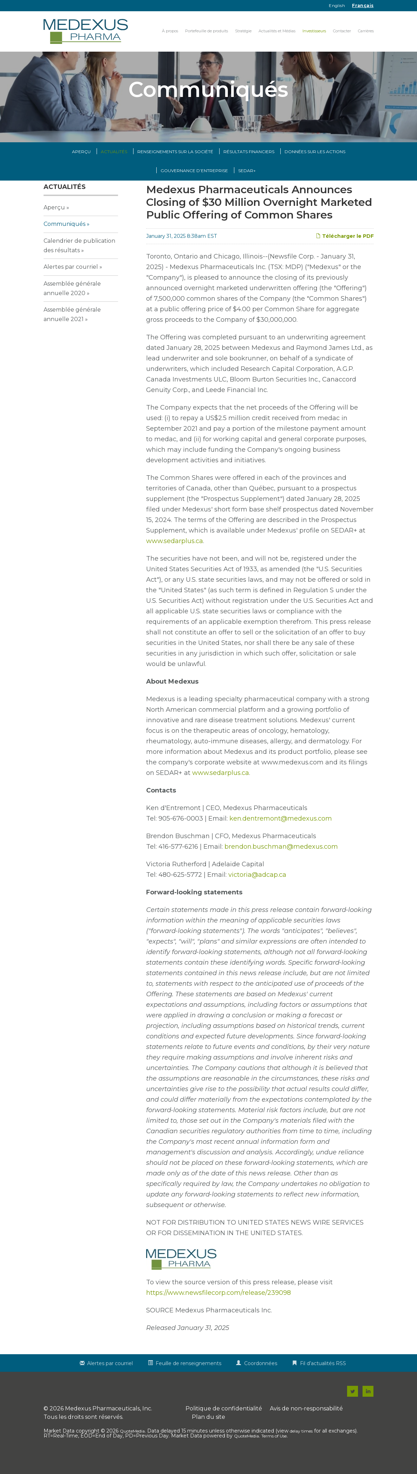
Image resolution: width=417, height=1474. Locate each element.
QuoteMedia (132, 1445)
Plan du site (208, 1431)
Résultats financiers (248, 166)
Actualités (114, 166)
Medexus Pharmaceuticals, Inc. (108, 1423)
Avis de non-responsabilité (306, 1423)
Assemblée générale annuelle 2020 (72, 303)
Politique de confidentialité (223, 1423)
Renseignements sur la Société (175, 166)
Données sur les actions (315, 166)
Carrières (366, 30)
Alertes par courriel (71, 281)
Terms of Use (274, 1450)
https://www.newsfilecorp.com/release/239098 (218, 1307)
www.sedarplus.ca (174, 556)
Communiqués (64, 238)
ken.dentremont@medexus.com (280, 833)
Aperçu (81, 166)
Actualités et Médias (277, 30)
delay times (301, 1445)
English (337, 5)
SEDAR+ (247, 185)
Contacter (342, 30)
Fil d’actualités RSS (323, 1378)
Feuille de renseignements (188, 1378)
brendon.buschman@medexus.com (281, 861)
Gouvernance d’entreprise (194, 185)
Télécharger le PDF (345, 251)
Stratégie (243, 30)
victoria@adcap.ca (257, 889)
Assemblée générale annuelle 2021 (72, 329)
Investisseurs (314, 30)
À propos (170, 30)
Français (362, 5)
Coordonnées (260, 1378)
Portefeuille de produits (206, 30)
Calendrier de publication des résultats (79, 260)
